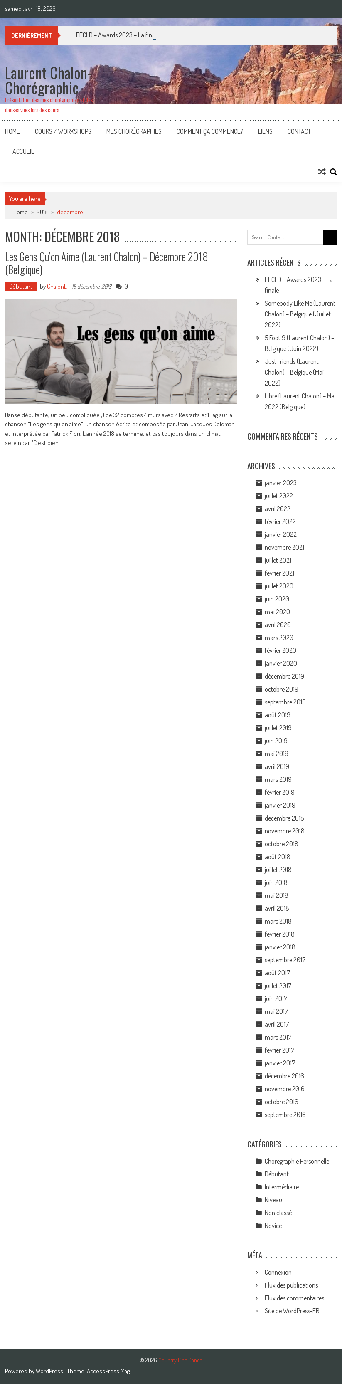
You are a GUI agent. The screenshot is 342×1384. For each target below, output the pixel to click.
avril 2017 (277, 1024)
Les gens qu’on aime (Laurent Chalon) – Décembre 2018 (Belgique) (106, 262)
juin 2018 (276, 882)
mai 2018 (276, 895)
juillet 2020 (279, 586)
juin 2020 (277, 599)
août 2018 (277, 857)
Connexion (278, 1272)
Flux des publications (291, 1285)
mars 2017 (278, 1037)
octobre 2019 (281, 689)
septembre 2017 (285, 960)
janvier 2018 (280, 947)
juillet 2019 (278, 728)
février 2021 (279, 573)
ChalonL (57, 286)
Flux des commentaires (294, 1298)
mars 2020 (279, 637)
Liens (265, 131)
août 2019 (277, 715)
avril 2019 (277, 766)
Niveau (273, 1200)
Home (12, 131)
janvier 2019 (280, 805)
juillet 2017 (278, 985)
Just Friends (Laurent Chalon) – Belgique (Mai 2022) (294, 372)
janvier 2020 (281, 663)
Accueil (23, 151)
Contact (299, 131)
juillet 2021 (278, 560)
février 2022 (280, 521)
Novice (273, 1225)
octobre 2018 (281, 844)
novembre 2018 (285, 831)
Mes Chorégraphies (134, 131)
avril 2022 (277, 508)
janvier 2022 (281, 534)
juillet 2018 (278, 869)
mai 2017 (276, 1011)
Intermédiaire (282, 1187)
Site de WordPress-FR (292, 1311)
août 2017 (277, 973)
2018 (42, 212)
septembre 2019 (285, 702)
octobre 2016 (281, 1101)
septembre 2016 (285, 1114)
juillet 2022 (279, 496)
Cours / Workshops (63, 131)
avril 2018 (277, 908)
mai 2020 (277, 612)
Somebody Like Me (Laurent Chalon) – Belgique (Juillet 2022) (300, 314)
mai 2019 (276, 753)
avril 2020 (278, 624)
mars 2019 (278, 779)
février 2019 (280, 792)
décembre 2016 (284, 1076)
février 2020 (280, 650)
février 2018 (280, 934)
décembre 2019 (284, 676)
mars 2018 (278, 921)
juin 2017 (276, 998)
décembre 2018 (284, 818)
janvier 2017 (280, 1063)
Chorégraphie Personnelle (297, 1161)
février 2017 (279, 1050)
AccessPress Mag (108, 1371)
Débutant (20, 286)
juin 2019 (276, 740)
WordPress (50, 1371)
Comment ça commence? (210, 131)
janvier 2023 (281, 483)
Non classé (278, 1213)
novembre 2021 (284, 547)
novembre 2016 (285, 1089)
